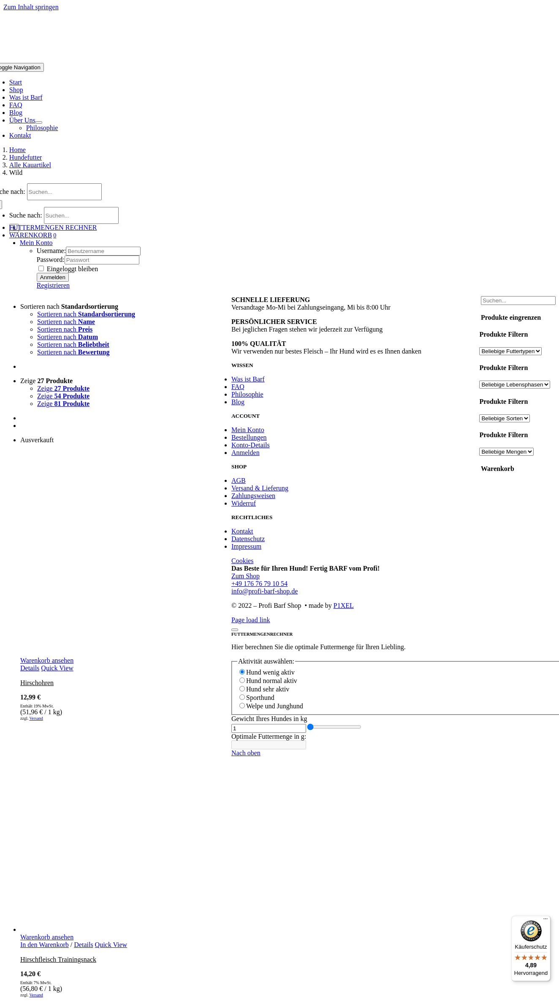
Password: (51, 259)
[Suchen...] (64, 191)
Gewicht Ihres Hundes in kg (269, 718)
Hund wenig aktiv (270, 672)
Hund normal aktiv (271, 680)
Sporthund (260, 697)
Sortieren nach (69, 306)
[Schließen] (234, 630)
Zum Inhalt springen (31, 7)
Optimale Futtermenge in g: (268, 736)
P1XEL (344, 605)
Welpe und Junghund (274, 706)
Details (29, 668)
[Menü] (545, 921)
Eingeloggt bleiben (68, 268)
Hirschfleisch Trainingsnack (58, 959)
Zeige (46, 380)
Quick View (57, 668)
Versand (36, 718)
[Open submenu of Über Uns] (38, 122)
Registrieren (53, 285)
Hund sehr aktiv (267, 689)
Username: (51, 250)
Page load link (250, 619)
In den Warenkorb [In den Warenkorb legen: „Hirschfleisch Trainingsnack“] (44, 944)
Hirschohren (37, 682)
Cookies (242, 560)
